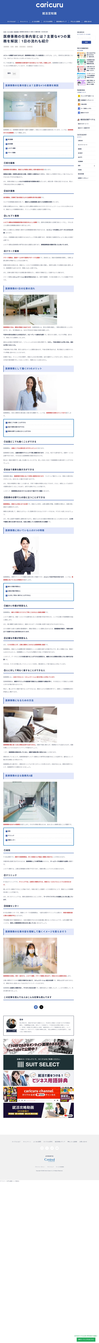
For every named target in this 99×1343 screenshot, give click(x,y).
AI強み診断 (82, 104)
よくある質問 (36, 21)
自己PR (80, 157)
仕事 (12, 46)
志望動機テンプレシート (86, 100)
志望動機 (80, 161)
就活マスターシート (83, 123)
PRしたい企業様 (75, 21)
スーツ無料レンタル (84, 108)
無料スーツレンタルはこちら (86, 1339)
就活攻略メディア (61, 21)
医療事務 (6, 46)
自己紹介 (80, 153)
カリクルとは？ (11, 21)
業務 (16, 46)
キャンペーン (24, 21)
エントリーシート (82, 144)
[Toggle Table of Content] (13, 73)
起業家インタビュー (83, 178)
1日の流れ (22, 46)
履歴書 (80, 149)
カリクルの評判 (48, 21)
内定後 (80, 169)
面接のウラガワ (83, 113)
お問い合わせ (88, 21)
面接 (79, 165)
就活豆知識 (81, 174)
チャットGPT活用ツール (86, 96)
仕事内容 (29, 46)
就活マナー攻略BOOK (84, 128)
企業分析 (80, 140)
